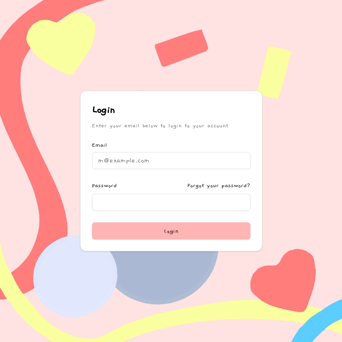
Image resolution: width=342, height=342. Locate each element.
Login (171, 231)
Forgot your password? (218, 185)
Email (99, 145)
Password (104, 185)
